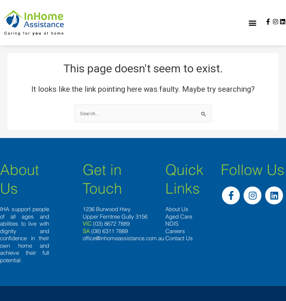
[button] (253, 23)
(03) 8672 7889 (111, 223)
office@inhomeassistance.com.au (123, 238)
